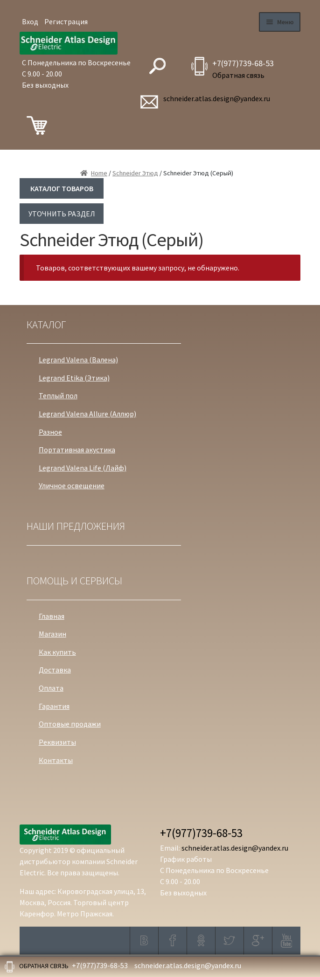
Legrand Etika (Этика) (74, 377)
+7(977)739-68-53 (243, 63)
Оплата (51, 688)
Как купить (57, 652)
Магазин (52, 633)
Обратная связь (238, 75)
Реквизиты (57, 742)
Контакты (56, 760)
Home (99, 173)
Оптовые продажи (70, 723)
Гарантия (54, 706)
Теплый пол (58, 395)
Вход (30, 21)
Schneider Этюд (135, 173)
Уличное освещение (71, 485)
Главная (51, 616)
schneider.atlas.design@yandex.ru (216, 98)
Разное (50, 432)
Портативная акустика (77, 449)
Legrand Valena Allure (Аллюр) (87, 413)
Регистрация (66, 21)
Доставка (55, 669)
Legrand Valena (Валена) (78, 359)
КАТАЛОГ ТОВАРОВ (61, 188)
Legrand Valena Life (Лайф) (82, 467)
